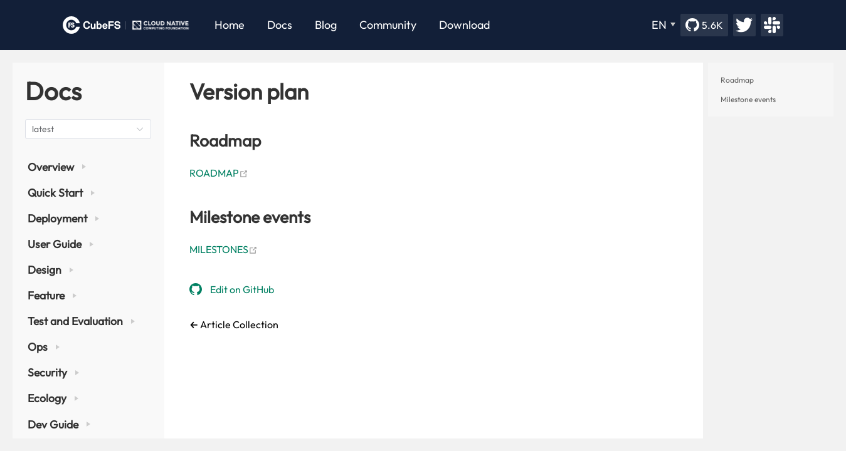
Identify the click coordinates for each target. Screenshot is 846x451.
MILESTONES (223, 249)
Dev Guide (59, 424)
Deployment (63, 218)
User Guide (60, 244)
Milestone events (748, 99)
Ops (44, 347)
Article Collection (238, 324)
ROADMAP (218, 173)
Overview (57, 167)
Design (50, 269)
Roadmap (737, 80)
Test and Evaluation (81, 321)
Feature (52, 295)
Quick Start (61, 192)
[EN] (663, 25)
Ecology (53, 398)
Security (53, 372)
